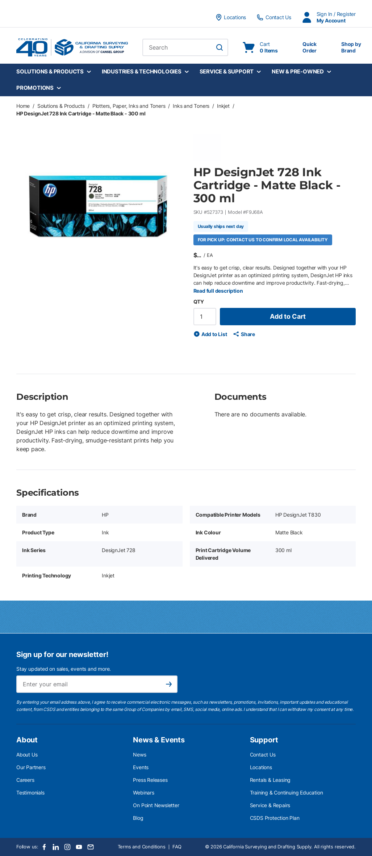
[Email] (90, 847)
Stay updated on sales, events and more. (63, 669)
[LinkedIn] (55, 847)
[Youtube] (79, 847)
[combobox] (185, 47)
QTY (198, 301)
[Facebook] (44, 847)
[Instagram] (67, 847)
